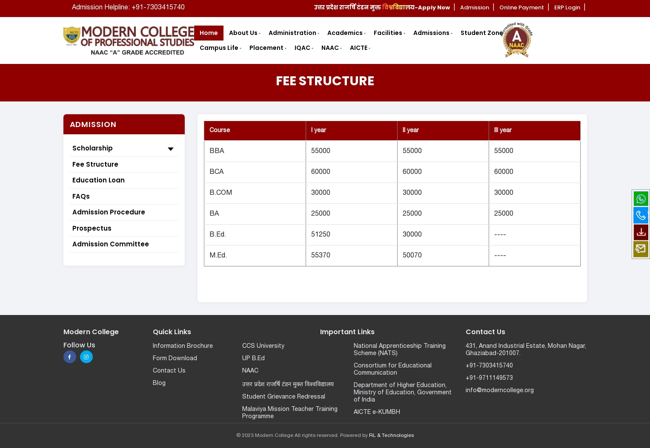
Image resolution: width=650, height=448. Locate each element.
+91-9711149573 (489, 378)
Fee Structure (95, 164)
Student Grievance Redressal (283, 397)
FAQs (81, 196)
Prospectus (92, 228)
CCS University (263, 346)
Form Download (175, 358)
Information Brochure (183, 346)
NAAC (250, 371)
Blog (159, 383)
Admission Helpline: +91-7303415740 (128, 8)
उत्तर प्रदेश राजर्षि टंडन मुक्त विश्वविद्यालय (288, 384)
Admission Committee (110, 244)
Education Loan (98, 180)
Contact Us (169, 371)
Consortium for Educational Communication (393, 369)
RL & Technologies (391, 435)
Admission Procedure (108, 212)
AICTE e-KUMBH (377, 412)
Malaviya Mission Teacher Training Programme (290, 413)
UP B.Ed (253, 358)
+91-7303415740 (489, 366)
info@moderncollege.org (500, 390)
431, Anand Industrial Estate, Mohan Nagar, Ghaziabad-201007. (526, 350)
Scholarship (124, 149)
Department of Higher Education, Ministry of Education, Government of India (403, 393)
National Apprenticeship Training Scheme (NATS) (400, 350)
